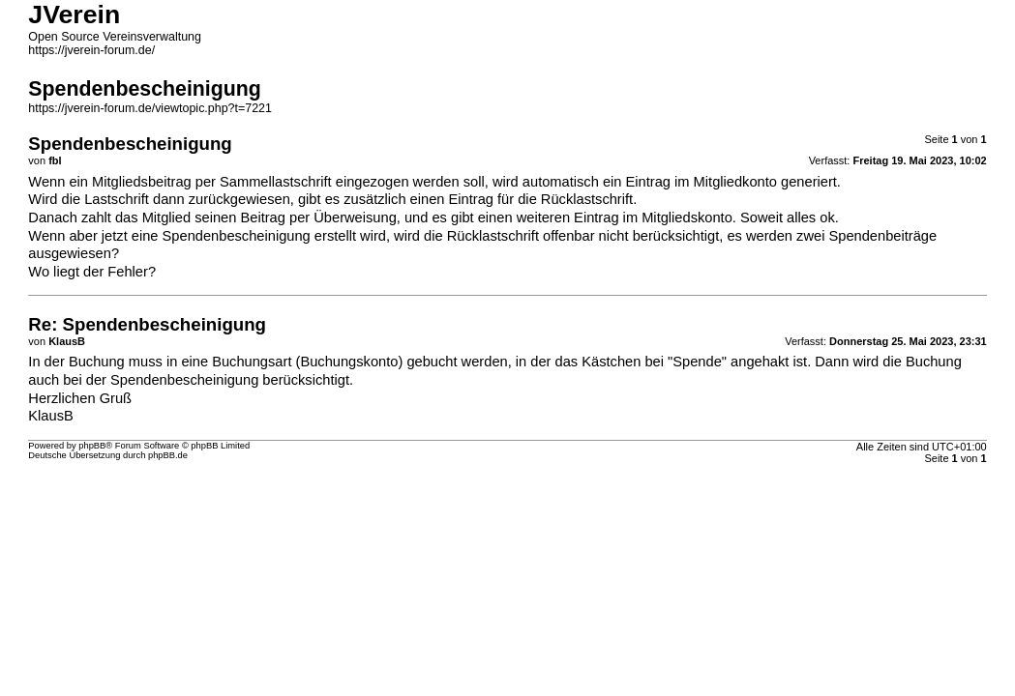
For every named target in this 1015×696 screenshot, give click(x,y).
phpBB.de (168, 455)
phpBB (91, 445)
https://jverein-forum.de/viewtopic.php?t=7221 (150, 108)
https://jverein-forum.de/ (91, 50)
